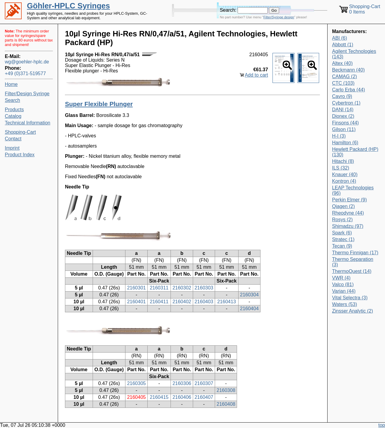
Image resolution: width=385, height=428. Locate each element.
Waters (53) (344, 304)
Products (14, 109)
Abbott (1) (342, 44)
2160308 (226, 390)
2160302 (181, 287)
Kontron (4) (344, 181)
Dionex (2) (343, 116)
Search (12, 100)
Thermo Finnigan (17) (355, 252)
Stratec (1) (343, 239)
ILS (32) (340, 167)
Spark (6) (342, 232)
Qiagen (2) (343, 206)
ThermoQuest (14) (351, 271)
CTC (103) (343, 83)
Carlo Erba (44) (348, 89)
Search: (228, 10)
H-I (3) (339, 136)
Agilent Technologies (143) (354, 54)
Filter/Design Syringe (27, 93)
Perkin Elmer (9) (349, 199)
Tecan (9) (342, 246)
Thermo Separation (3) (352, 262)
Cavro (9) (342, 96)
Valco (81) (343, 284)
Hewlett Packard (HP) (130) (355, 152)
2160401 (136, 301)
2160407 (204, 397)
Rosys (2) (342, 219)
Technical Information (27, 122)
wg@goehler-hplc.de (27, 61)
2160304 (249, 294)
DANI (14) (342, 109)
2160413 (226, 301)
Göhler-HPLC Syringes (68, 6)
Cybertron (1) (346, 102)
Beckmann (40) (348, 69)
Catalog (13, 116)
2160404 (249, 308)
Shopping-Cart (20, 132)
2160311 (159, 287)
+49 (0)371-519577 (25, 73)
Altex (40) (342, 63)
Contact (13, 138)
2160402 (181, 301)
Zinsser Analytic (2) (352, 310)
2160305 (136, 383)
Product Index (20, 154)
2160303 (204, 287)
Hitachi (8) (343, 161)
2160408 (226, 404)
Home (11, 84)
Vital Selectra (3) (350, 297)
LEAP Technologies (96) (353, 190)
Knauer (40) (345, 174)
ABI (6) (339, 38)
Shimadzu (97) (347, 226)
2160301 (136, 287)
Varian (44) (344, 291)
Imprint (12, 148)
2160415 (159, 397)
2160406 (181, 397)
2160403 (204, 301)
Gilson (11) (344, 129)
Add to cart (256, 75)
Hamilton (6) (345, 142)
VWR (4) (341, 277)
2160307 (204, 383)
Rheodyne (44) (348, 213)
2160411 (159, 301)
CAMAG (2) (344, 76)
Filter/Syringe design (278, 17)
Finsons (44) (345, 122)
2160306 (181, 383)
